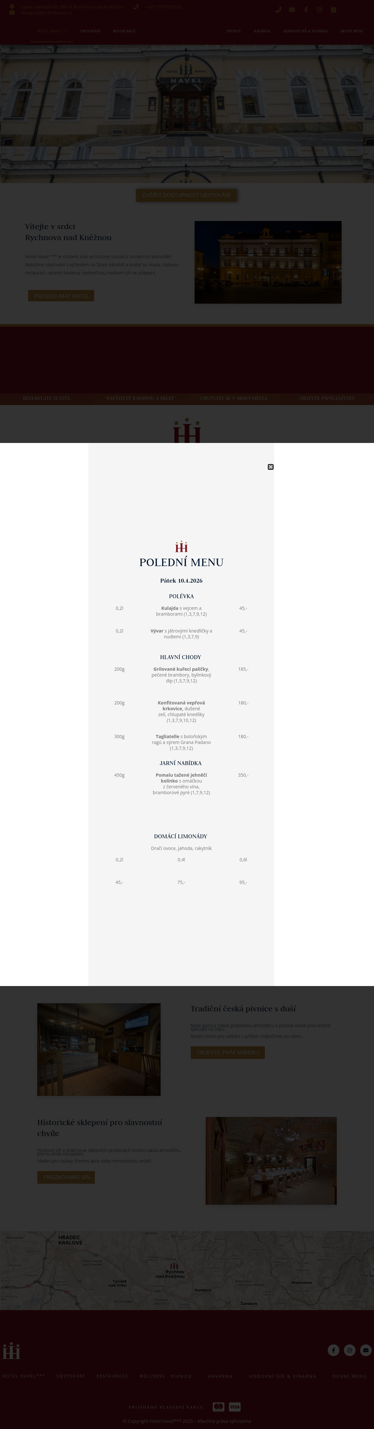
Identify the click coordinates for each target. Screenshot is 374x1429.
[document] (187, 714)
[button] (270, 420)
